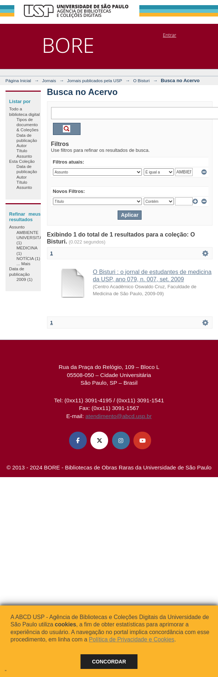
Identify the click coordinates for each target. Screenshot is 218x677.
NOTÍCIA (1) (28, 258)
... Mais (24, 263)
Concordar (109, 662)
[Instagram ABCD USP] (121, 440)
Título (22, 150)
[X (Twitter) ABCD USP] (99, 440)
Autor (22, 145)
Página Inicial (18, 80)
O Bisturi (141, 80)
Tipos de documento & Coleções (28, 124)
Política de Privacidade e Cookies (131, 639)
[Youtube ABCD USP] (142, 440)
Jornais (49, 80)
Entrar (169, 35)
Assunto (24, 156)
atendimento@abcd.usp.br (118, 416)
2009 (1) (25, 279)
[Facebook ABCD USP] (78, 440)
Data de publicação (27, 138)
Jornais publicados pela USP (94, 80)
